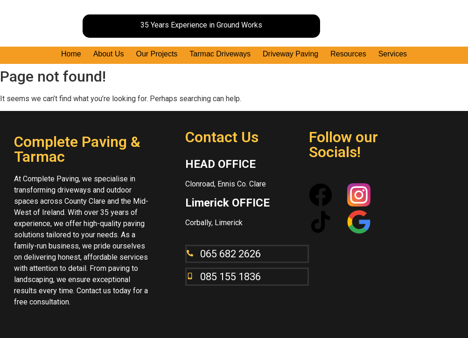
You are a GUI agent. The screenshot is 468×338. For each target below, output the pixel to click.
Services (392, 54)
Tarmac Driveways (220, 54)
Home (71, 54)
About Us (108, 54)
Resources (348, 54)
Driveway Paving (290, 54)
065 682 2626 (230, 254)
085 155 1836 (230, 277)
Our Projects (156, 54)
